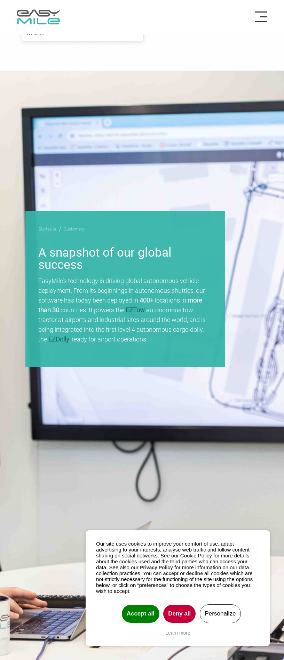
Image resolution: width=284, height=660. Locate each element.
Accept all (141, 613)
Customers (74, 229)
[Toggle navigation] (263, 17)
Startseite (47, 229)
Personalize (220, 613)
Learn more (177, 633)
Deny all (179, 613)
